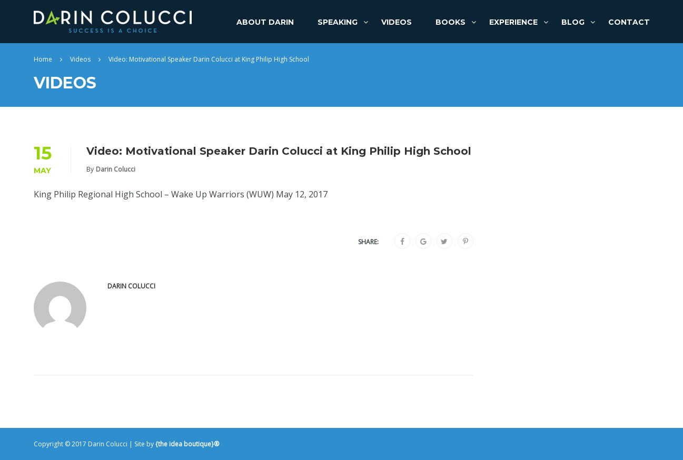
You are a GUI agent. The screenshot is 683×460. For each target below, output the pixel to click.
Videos (396, 22)
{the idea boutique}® (187, 443)
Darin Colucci (115, 169)
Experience (513, 22)
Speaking (338, 22)
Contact (629, 22)
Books (450, 22)
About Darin (265, 22)
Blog (573, 22)
